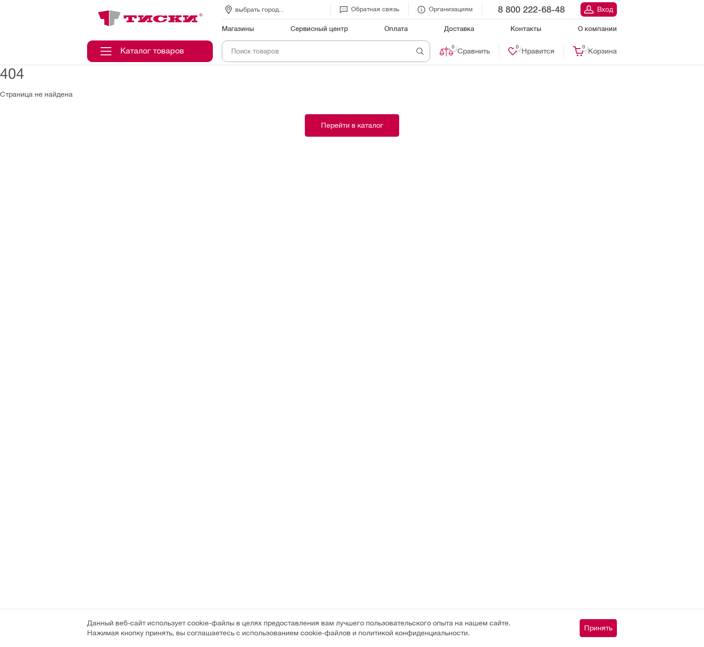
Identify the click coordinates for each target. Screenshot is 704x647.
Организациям (445, 9)
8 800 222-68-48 (531, 9)
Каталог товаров (142, 50)
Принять (598, 628)
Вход (598, 9)
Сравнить (465, 51)
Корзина (595, 51)
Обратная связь (369, 9)
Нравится (531, 51)
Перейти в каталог (352, 125)
